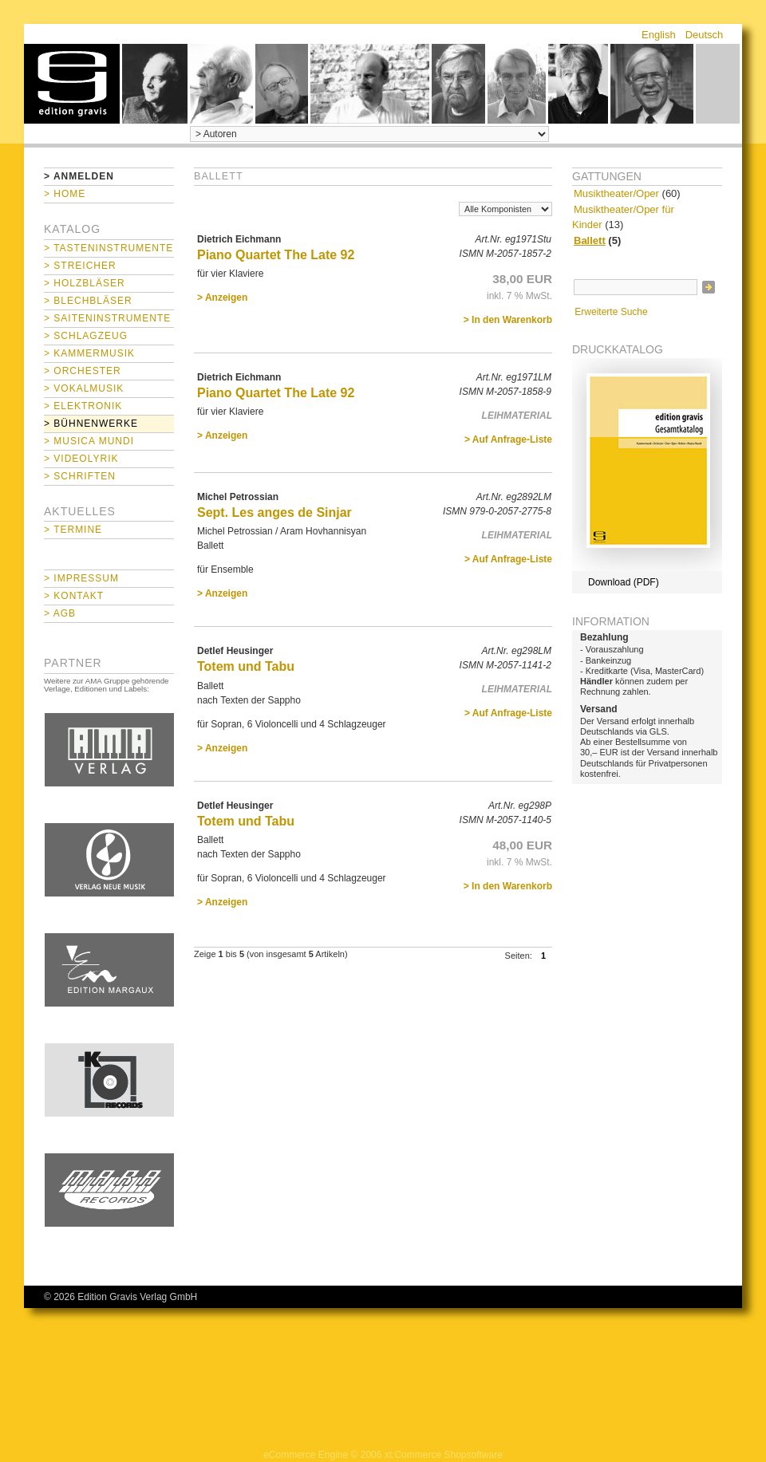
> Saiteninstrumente (107, 318)
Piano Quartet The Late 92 (275, 255)
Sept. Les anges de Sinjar (274, 512)
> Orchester (82, 370)
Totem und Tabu (245, 666)
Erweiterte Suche (610, 311)
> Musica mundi (89, 441)
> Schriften (80, 476)
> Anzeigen (222, 297)
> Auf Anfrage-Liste (508, 439)
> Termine (73, 529)
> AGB (60, 613)
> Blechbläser (88, 300)
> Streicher (80, 265)
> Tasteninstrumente (108, 248)
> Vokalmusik (84, 388)
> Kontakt (74, 595)
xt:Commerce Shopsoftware (444, 1454)
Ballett (590, 240)
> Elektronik (83, 406)
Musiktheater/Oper (616, 193)
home (72, 84)
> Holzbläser (84, 283)
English (659, 35)
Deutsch (704, 35)
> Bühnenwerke (91, 423)
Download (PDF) (623, 582)
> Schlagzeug (86, 335)
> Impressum (81, 578)
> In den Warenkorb (508, 319)
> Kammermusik (89, 353)
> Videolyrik (81, 458)
